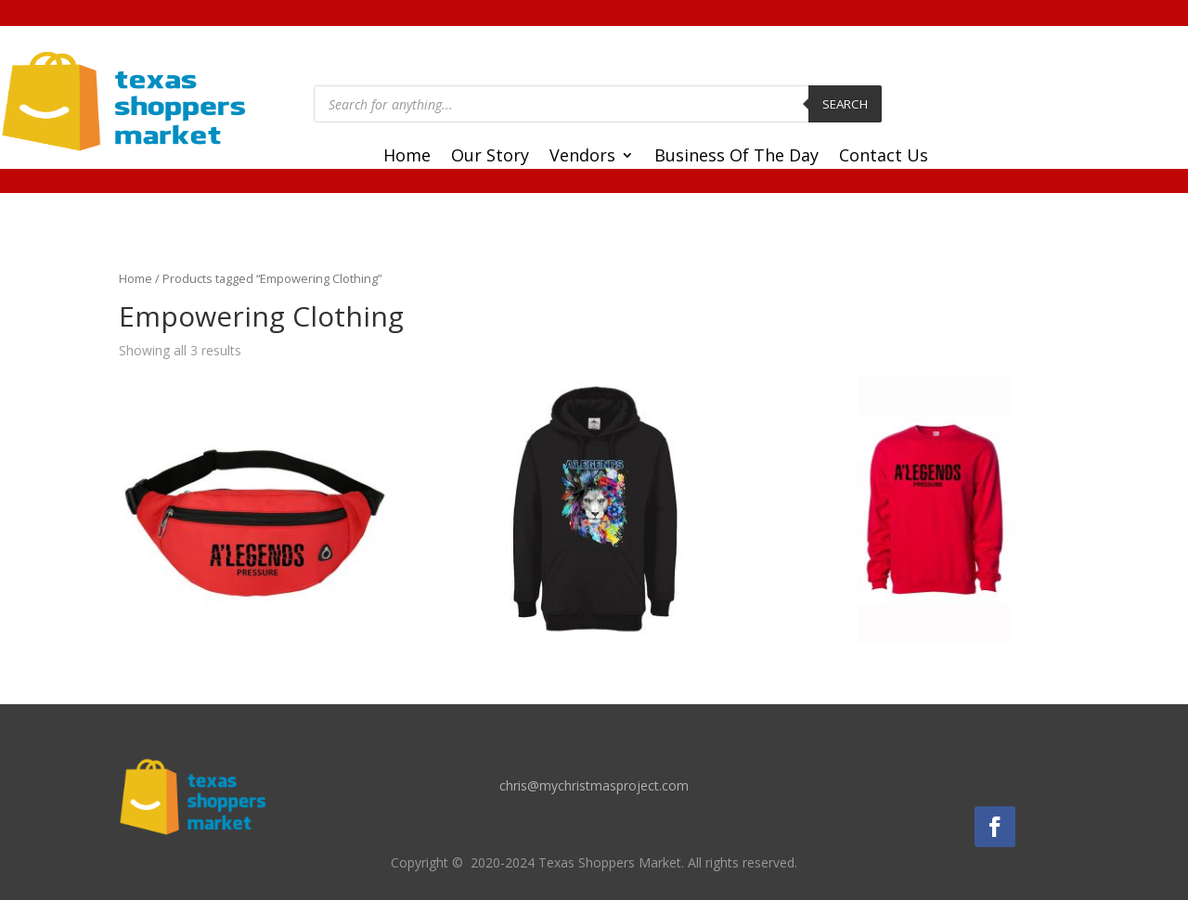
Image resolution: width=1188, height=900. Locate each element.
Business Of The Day (736, 157)
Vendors (582, 157)
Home (407, 157)
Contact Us (883, 157)
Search (845, 104)
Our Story (490, 157)
